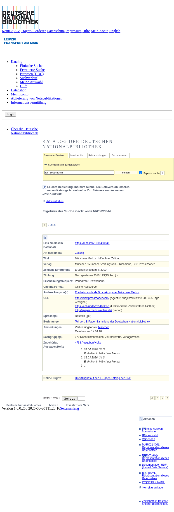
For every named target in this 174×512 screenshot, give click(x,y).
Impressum (74, 31)
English (114, 31)
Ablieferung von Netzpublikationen (36, 98)
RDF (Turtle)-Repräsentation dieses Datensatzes (155, 458)
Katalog (16, 62)
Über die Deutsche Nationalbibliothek (24, 131)
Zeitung (79, 252)
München (103, 327)
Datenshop (18, 90)
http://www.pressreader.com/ (92, 298)
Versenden (148, 439)
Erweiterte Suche (32, 70)
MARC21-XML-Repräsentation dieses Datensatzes (155, 447)
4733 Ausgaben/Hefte (88, 342)
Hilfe (86, 31)
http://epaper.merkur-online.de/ (93, 310)
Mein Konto (99, 31)
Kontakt (8, 31)
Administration (52, 201)
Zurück (52, 225)
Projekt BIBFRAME (153, 482)
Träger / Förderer (33, 31)
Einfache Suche (31, 66)
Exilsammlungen (97, 155)
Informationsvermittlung (28, 102)
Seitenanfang (69, 408)
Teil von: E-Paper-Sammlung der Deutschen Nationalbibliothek (112, 321)
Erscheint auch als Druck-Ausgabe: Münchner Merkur (107, 292)
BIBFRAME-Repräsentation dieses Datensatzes (155, 475)
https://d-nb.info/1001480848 (92, 243)
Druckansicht (150, 435)
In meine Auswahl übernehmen (152, 430)
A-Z (17, 31)
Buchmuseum (119, 155)
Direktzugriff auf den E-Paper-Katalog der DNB (103, 378)
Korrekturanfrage (151, 487)
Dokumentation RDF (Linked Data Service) (155, 466)
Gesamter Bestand (54, 155)
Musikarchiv (76, 155)
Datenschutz (56, 31)
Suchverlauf (28, 78)
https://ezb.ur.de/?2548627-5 (92, 306)
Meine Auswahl (31, 82)
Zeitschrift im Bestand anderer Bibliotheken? (155, 502)
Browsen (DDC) (32, 74)
